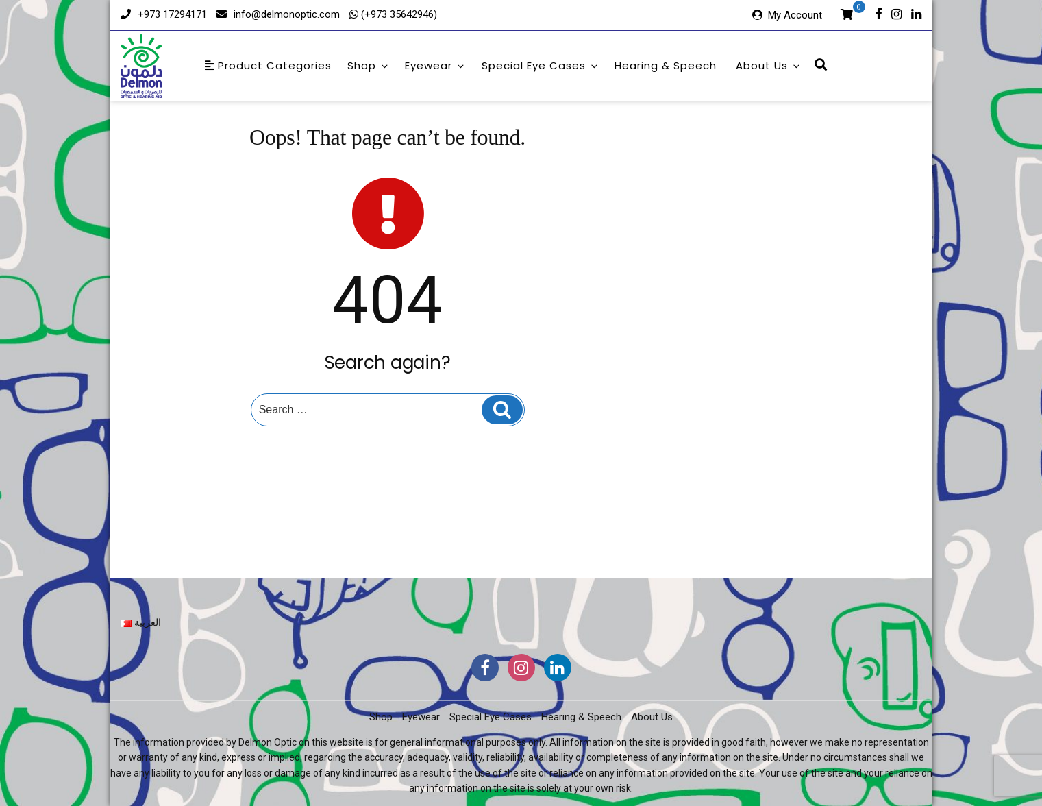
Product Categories (268, 65)
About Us (769, 65)
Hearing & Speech (666, 65)
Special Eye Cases (540, 65)
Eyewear (435, 65)
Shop (368, 65)
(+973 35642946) (397, 14)
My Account (795, 15)
